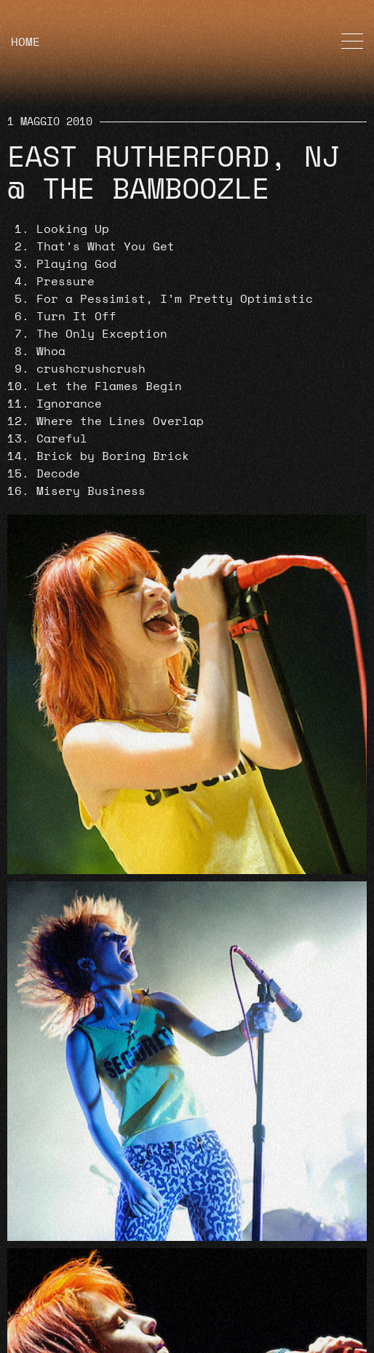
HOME (25, 42)
